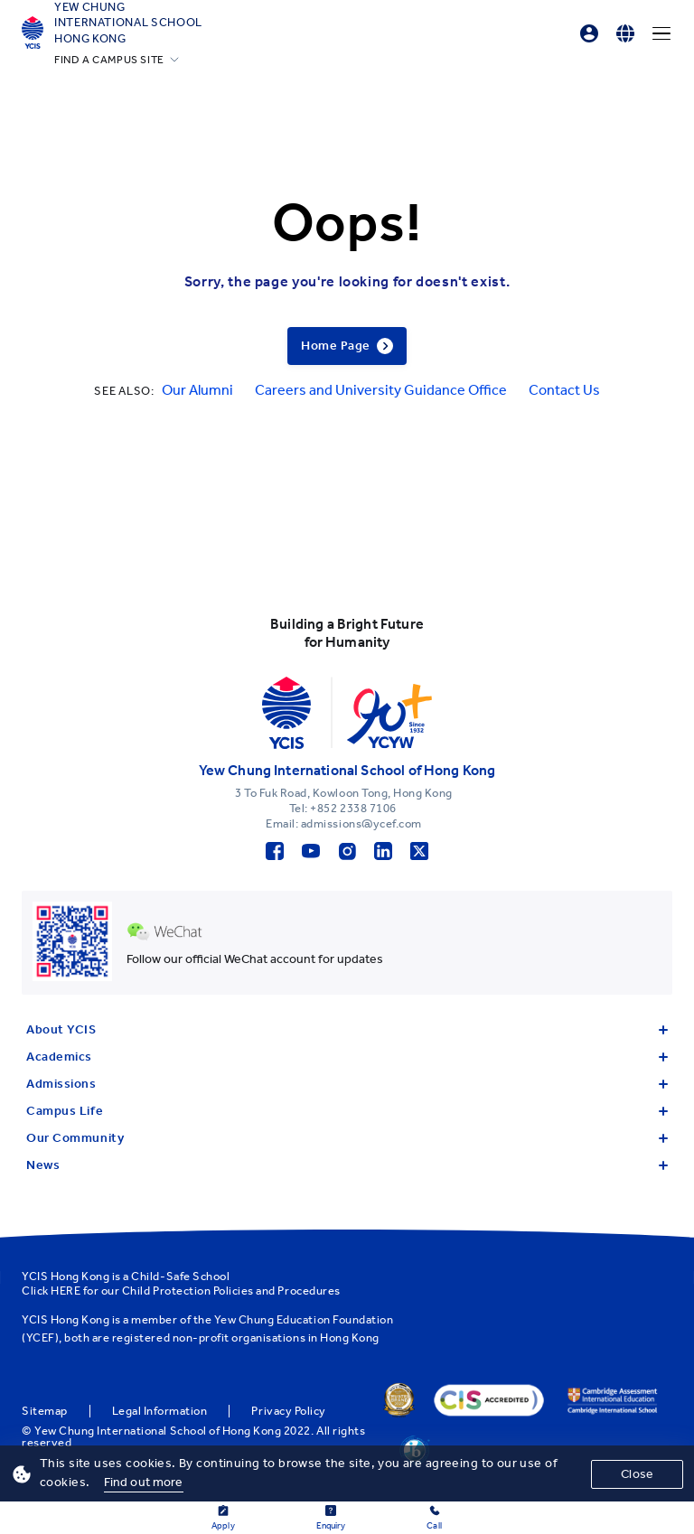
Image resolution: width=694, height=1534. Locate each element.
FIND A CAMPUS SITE (109, 59)
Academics (347, 1056)
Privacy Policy (288, 1411)
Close (637, 1474)
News (347, 1165)
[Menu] (661, 33)
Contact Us (564, 389)
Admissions (347, 1083)
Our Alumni (197, 389)
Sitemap (45, 1411)
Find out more (143, 1482)
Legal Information (160, 1411)
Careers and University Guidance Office (381, 389)
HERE (65, 1290)
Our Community (347, 1138)
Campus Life (347, 1110)
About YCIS (347, 1029)
